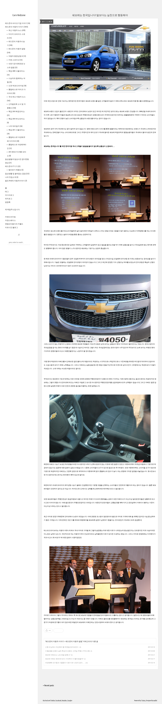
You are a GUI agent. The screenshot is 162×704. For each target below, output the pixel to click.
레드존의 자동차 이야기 (16, 27)
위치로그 (8, 199)
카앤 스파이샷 (15, 60)
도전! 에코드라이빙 (17, 86)
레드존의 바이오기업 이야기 (17, 23)
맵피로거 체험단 (15, 170)
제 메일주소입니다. (12, 210)
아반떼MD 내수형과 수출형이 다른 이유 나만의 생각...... (65, 663)
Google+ (69, 700)
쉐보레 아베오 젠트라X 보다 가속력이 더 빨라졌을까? (64, 659)
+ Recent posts (48, 685)
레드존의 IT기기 (12, 166)
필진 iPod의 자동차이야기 (16, 181)
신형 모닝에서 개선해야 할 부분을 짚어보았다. (62, 647)
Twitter (53, 700)
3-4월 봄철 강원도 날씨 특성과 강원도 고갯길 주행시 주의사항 (67, 651)
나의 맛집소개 (11, 177)
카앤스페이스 (10, 220)
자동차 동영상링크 (17, 56)
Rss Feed (45, 700)
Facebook (58, 700)
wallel (155, 700)
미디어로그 (9, 195)
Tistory (143, 700)
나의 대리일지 (15, 126)
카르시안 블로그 (11, 227)
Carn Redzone (18, 15)
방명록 (7, 202)
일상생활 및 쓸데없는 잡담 (17, 174)
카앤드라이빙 (10, 217)
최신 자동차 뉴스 (16, 30)
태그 (7, 192)
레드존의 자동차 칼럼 (74, 641)
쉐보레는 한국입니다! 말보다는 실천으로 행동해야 (100, 15)
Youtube (64, 700)
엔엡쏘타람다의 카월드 (14, 224)
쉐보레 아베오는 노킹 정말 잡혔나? (57, 655)
